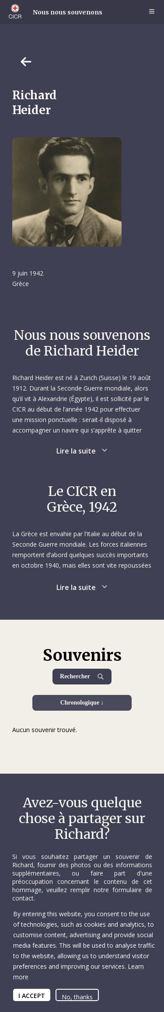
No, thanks (77, 997)
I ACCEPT (31, 995)
